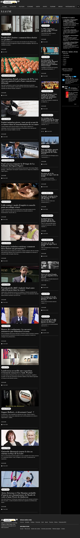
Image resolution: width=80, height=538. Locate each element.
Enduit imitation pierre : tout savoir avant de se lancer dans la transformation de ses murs (17, 124)
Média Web (65, 53)
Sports (45, 6)
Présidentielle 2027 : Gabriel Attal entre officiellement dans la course (17, 290)
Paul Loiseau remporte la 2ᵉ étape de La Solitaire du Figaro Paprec (18, 166)
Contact (63, 532)
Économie (30, 6)
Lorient (64, 62)
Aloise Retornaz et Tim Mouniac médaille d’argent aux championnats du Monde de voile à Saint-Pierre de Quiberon (18, 497)
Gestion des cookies (35, 532)
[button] (78, 7)
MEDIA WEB (66, 87)
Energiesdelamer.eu (67, 70)
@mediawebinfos (73, 87)
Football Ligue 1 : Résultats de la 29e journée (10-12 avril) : (48, 220)
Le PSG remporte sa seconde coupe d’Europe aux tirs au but (49, 30)
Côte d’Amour (66, 55)
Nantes (64, 61)
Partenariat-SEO (70, 6)
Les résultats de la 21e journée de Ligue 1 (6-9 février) (49, 298)
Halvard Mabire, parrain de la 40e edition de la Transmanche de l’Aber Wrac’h (49, 151)
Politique (21, 6)
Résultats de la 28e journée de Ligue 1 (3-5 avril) (49, 244)
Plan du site (27, 532)
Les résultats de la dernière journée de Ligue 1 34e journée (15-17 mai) (50, 119)
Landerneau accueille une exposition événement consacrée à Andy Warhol (19, 373)
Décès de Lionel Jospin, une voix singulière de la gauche (49, 275)
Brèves (60, 6)
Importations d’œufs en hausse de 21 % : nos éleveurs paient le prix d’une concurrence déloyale (19, 80)
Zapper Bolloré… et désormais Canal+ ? (19, 414)
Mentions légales (56, 532)
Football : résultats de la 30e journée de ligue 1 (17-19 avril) (49, 197)
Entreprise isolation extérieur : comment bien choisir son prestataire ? (19, 249)
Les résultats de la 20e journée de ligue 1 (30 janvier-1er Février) (48, 320)
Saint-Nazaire (66, 57)
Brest (64, 64)
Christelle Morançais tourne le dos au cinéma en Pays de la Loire (19, 454)
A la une (4, 6)
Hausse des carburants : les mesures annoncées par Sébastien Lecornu (18, 332)
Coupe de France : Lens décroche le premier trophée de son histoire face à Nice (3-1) (49, 96)
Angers (64, 59)
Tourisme (52, 6)
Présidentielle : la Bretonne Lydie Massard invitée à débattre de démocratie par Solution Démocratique (49, 63)
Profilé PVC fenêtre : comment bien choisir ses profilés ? (18, 38)
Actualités (13, 6)
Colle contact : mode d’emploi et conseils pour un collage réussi (16, 208)
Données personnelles (46, 532)
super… (65, 28)
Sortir (38, 6)
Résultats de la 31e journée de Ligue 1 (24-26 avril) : (49, 174)
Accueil (21, 532)
